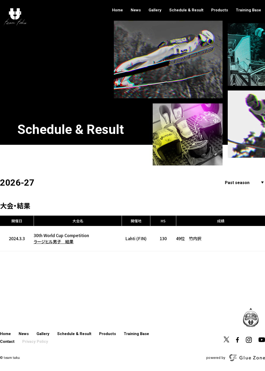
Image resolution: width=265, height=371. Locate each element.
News (136, 10)
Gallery (155, 10)
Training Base (248, 10)
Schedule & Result (186, 10)
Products (219, 10)
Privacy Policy (35, 341)
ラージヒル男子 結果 (53, 242)
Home (117, 10)
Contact (7, 341)
